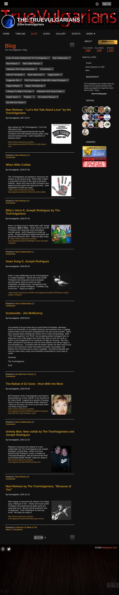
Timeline (20, 33)
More (91, 33)
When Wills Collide (18, 164)
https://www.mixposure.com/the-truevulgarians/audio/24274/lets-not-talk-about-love (27, 144)
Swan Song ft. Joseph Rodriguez (27, 261)
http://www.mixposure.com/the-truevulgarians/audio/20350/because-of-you (26, 517)
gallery (61, 33)
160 (99, 49)
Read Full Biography (99, 94)
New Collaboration (23, 252)
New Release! (21, 155)
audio (46, 33)
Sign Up (106, 4)
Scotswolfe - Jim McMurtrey (24, 313)
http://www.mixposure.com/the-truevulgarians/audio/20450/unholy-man (24, 461)
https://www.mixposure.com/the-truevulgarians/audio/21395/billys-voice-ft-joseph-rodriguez (28, 241)
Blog (25, 50)
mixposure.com (109, 547)
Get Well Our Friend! (24, 374)
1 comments (16, 530)
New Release (20, 201)
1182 (110, 49)
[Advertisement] (59, 573)
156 (88, 49)
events (76, 33)
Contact (88, 63)
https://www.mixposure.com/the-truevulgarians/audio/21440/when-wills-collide (26, 191)
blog (34, 33)
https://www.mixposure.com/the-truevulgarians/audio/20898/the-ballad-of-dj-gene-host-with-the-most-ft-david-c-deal (28, 411)
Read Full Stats (89, 57)
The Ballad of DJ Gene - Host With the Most (34, 383)
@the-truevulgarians (30, 24)
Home (6, 33)
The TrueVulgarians (13, 50)
